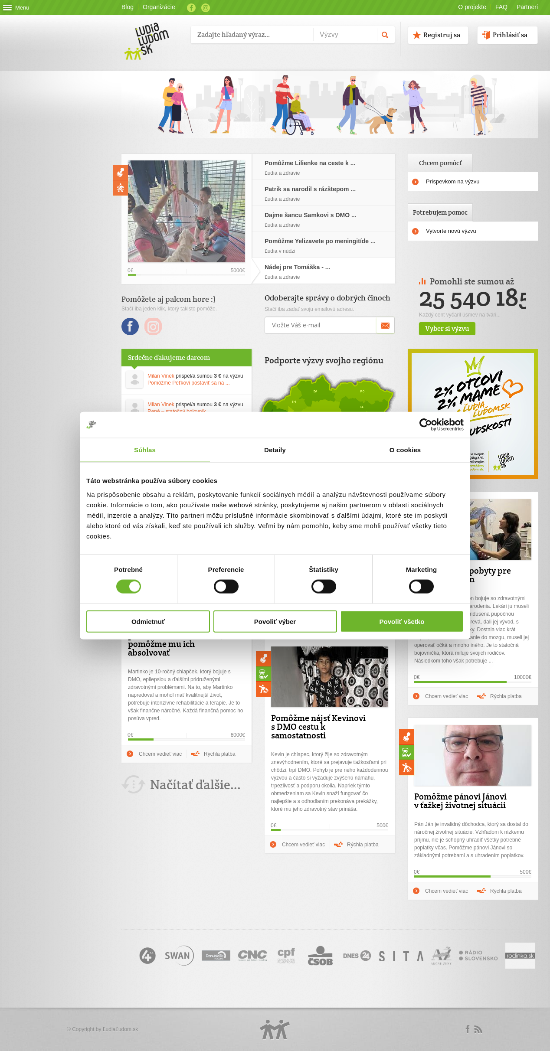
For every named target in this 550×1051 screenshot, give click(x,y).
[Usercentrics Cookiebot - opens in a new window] (426, 424)
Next (536, 280)
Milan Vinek (160, 376)
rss (478, 1029)
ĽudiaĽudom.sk (120, 1029)
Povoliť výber (275, 621)
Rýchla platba (506, 696)
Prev (528, 280)
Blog (127, 7)
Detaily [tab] (275, 450)
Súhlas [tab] (145, 450)
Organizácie (159, 7)
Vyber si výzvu (471, 328)
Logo (275, 1029)
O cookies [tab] (405, 450)
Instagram (205, 7)
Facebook (191, 7)
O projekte (472, 7)
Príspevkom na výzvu (453, 181)
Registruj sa (441, 34)
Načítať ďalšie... (195, 784)
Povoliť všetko (402, 621)
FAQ (501, 7)
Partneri (527, 7)
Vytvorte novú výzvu (451, 231)
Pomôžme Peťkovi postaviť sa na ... (188, 383)
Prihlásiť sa (510, 34)
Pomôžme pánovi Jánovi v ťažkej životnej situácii (460, 801)
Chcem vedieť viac (446, 696)
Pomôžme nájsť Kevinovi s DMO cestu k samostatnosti (318, 726)
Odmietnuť (148, 621)
